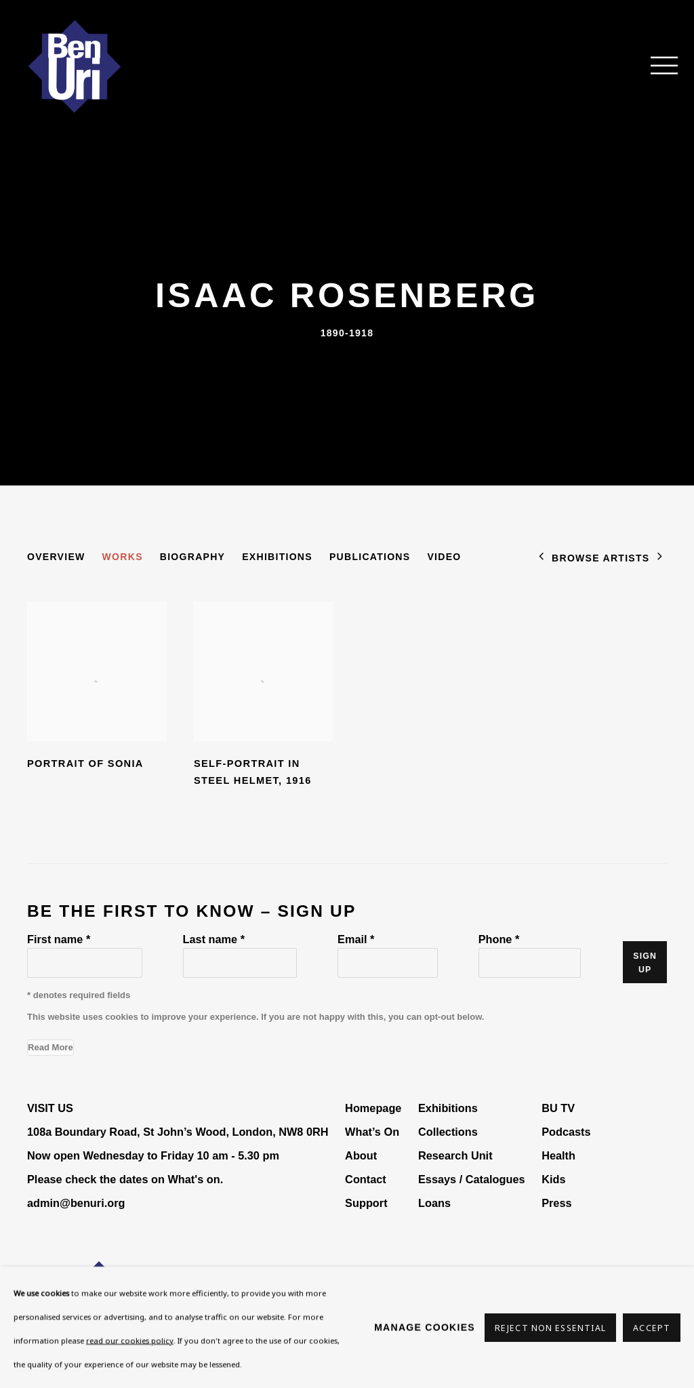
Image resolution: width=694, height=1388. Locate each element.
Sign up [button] (645, 962)
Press (556, 1203)
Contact (365, 1179)
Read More (50, 1047)
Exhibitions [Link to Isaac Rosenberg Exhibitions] (277, 556)
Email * (356, 939)
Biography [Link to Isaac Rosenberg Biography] (192, 556)
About (361, 1155)
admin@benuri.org (76, 1203)
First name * (58, 939)
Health (558, 1155)
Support (366, 1203)
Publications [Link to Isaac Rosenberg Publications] (370, 556)
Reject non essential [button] (550, 1327)
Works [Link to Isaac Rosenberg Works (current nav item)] (122, 556)
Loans (436, 1203)
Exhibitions (448, 1108)
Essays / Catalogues (471, 1179)
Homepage (373, 1108)
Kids (553, 1179)
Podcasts (566, 1132)
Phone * (499, 939)
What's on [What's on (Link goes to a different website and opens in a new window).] (193, 1179)
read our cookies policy (130, 1339)
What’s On (372, 1132)
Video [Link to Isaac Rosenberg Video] (444, 556)
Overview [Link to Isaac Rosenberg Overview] (56, 556)
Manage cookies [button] (424, 1327)
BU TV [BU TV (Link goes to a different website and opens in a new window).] (558, 1108)
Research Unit (455, 1155)
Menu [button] (657, 66)
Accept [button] (651, 1327)
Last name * (214, 939)
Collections (448, 1132)
